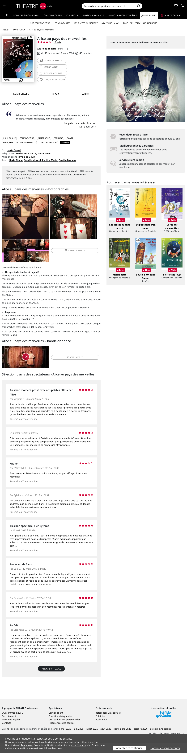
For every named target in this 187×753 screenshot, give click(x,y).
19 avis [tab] (55, 93)
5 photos (51, 60)
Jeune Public (148, 15)
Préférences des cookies (62, 733)
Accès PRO (101, 729)
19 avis (57, 42)
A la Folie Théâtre (46, 48)
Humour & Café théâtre (122, 15)
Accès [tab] (85, 93)
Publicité (100, 726)
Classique (72, 15)
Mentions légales (11, 729)
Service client (56, 722)
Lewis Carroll (14, 150)
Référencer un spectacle (108, 722)
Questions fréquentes (60, 726)
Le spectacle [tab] (21, 93)
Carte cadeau (171, 15)
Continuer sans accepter (165, 748)
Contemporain (53, 15)
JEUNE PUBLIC (9, 138)
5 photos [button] (84, 230)
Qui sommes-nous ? (12, 722)
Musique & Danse (93, 15)
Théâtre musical (48, 142)
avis (51, 73)
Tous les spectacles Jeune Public (140, 23)
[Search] (108, 6)
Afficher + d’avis (51, 651)
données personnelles (68, 729)
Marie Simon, (16, 160)
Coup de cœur (27, 138)
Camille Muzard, (33, 160)
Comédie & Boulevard (26, 15)
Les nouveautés (62, 23)
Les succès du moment (86, 23)
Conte (70, 138)
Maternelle (44, 138)
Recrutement (9, 726)
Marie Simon (44, 153)
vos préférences (78, 745)
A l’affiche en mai (110, 23)
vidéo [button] (67, 339)
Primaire (58, 138)
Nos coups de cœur (40, 23)
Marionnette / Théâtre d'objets (19, 142)
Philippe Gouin (27, 156)
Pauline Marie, (50, 160)
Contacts (6, 733)
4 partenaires (27, 745)
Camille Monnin (67, 160)
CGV (51, 729)
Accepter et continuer (129, 748)
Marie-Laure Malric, (26, 153)
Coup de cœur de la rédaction (80, 123)
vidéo (49, 67)
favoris (52, 79)
